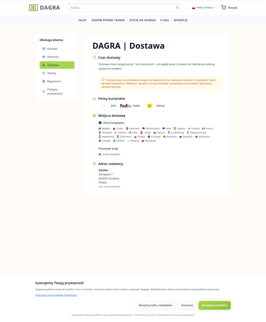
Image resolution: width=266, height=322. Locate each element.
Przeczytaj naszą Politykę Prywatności (56, 295)
